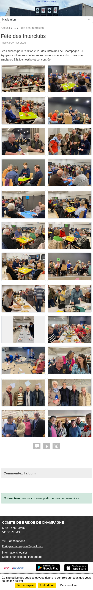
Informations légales (15, 552)
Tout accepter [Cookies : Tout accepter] (25, 585)
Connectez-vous (15, 498)
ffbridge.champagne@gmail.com (22, 546)
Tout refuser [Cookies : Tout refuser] (46, 585)
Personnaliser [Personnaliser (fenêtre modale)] (68, 585)
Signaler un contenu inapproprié (22, 556)
